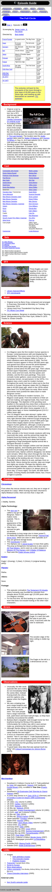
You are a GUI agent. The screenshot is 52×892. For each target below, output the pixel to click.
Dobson (30, 785)
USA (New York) (7, 69)
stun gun (14, 511)
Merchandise (6, 779)
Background (7, 9)
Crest (28, 829)
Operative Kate (7, 192)
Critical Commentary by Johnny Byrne (30, 749)
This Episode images (20, 859)
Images (5, 15)
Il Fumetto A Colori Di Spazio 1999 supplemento (26, 798)
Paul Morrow (6, 178)
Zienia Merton (33, 182)
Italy (3, 50)
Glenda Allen (33, 208)
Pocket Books (12, 787)
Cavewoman (6, 231)
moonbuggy (15, 542)
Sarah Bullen (33, 192)
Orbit (11, 785)
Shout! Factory (22, 816)
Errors (15, 12)
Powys (44, 787)
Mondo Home (35, 837)
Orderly (5, 206)
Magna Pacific (25, 843)
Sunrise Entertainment (35, 831)
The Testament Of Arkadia (37, 590)
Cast (6, 166)
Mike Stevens (33, 201)
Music (33, 9)
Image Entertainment (26, 810)
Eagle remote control (26, 552)
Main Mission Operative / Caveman (13, 204)
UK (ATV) (5, 77)
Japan (4, 54)
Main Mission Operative (10, 199)
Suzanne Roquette (34, 194)
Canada (9, 39)
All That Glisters (13, 548)
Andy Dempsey (33, 204)
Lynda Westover (34, 231)
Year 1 (9, 25)
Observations (25, 12)
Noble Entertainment (27, 845)
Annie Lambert (33, 197)
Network (18, 806)
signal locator (27, 544)
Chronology (6, 484)
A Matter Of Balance (38, 550)
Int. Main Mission (7, 242)
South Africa (6, 65)
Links (34, 12)
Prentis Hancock (34, 178)
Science (41, 9)
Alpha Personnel (8, 497)
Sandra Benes (7, 182)
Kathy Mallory (33, 211)
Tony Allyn (32, 218)
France (4, 39)
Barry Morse (32, 175)
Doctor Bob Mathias (9, 187)
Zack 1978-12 (33, 796)
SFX (26, 9)
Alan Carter (6, 180)
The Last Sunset (15, 136)
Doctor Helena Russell (10, 173)
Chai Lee (31, 220)
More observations (14, 867)
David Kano (6, 185)
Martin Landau (33, 171)
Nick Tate (32, 180)
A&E (16, 812)
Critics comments (14, 869)
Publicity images (19, 861)
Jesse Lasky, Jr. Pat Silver (21, 30)
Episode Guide (27, 3)
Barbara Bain (33, 173)
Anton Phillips (33, 187)
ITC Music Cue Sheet (15, 310)
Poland (4, 62)
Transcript (43, 12)
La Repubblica (39, 839)
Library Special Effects (16, 291)
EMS (22, 827)
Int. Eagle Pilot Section (9, 246)
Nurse (4, 208)
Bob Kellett (19, 34)
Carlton (18, 804)
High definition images (21, 857)
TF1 (19, 825)
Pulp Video (20, 835)
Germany (5, 47)
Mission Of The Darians (16, 550)
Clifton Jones (33, 185)
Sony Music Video (25, 823)
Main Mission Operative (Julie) (12, 197)
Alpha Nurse (6, 220)
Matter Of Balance (32, 138)
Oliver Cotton (33, 189)
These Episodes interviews (17, 873)
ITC (16, 802)
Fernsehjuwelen (32, 833)
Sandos (5, 215)
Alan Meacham (33, 215)
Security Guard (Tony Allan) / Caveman (15, 218)
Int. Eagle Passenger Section (11, 248)
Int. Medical (5, 245)
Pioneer (20, 821)
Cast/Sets (18, 9)
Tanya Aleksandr (8, 194)
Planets (4, 568)
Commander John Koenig (10, 171)
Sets (6, 237)
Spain (4, 43)
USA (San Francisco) (5, 73)
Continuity (6, 12)
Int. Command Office (8, 243)
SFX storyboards (13, 293)
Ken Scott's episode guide (17, 882)
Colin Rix (31, 213)
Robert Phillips (33, 199)
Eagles (4, 557)
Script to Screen (13, 865)
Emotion (24, 818)
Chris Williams (33, 206)
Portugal (5, 58)
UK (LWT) (5, 80)
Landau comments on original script (14, 120)
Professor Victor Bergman (10, 175)
